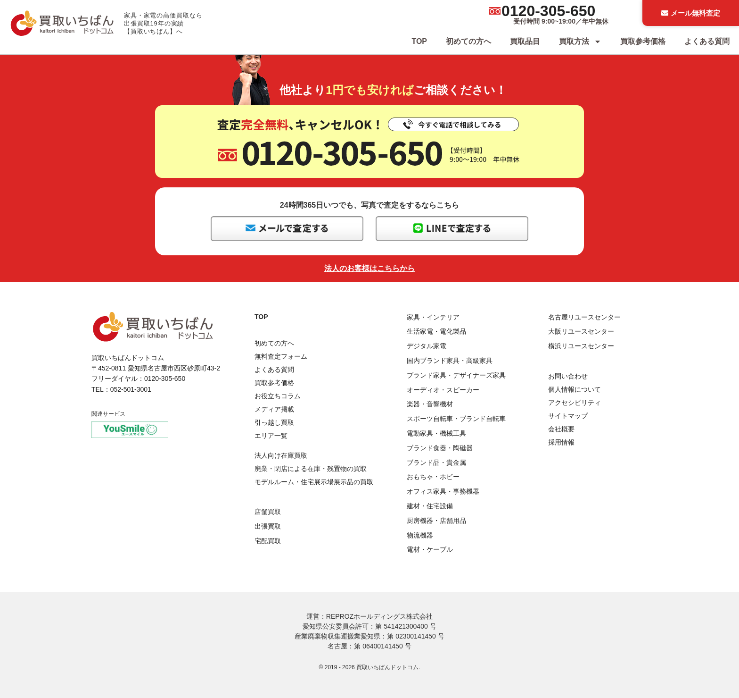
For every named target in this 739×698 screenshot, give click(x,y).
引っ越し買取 (274, 422)
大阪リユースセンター (581, 331)
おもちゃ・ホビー (433, 476)
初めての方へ (468, 41)
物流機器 (420, 535)
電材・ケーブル (430, 549)
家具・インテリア (433, 317)
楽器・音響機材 (430, 404)
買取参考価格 (642, 41)
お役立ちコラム (278, 396)
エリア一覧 (271, 435)
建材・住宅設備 (430, 506)
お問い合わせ (568, 376)
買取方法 (580, 41)
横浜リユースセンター (581, 346)
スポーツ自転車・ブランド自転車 (456, 418)
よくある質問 (707, 41)
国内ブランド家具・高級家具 (450, 360)
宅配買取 (268, 541)
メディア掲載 (274, 409)
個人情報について (574, 389)
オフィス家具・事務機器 (443, 491)
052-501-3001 (130, 389)
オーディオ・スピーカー (443, 390)
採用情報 (561, 442)
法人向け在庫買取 (281, 455)
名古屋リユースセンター (584, 317)
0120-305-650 (548, 10)
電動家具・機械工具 (436, 433)
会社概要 (561, 429)
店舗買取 (268, 511)
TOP (419, 41)
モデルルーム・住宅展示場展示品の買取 (314, 482)
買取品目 (525, 41)
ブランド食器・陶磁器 (440, 448)
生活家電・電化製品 (436, 331)
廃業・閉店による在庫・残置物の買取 (311, 468)
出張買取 (268, 526)
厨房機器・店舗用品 (436, 520)
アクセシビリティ (574, 402)
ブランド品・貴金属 (436, 462)
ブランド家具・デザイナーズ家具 (456, 375)
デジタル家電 (426, 346)
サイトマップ (568, 416)
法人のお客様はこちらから (369, 268)
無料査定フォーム (281, 356)
